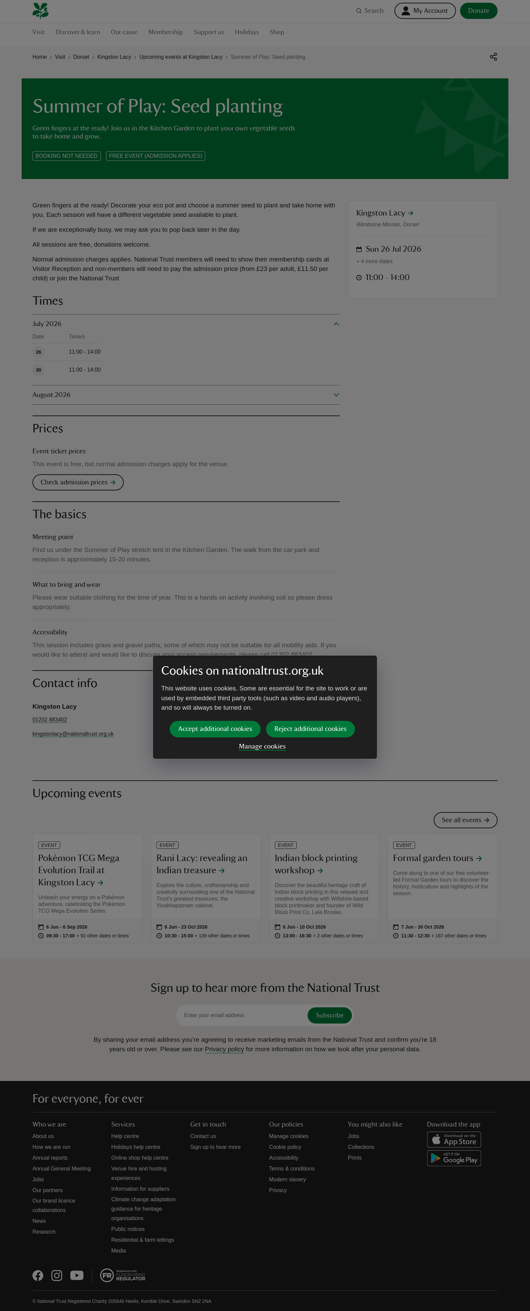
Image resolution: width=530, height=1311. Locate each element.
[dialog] (265, 655)
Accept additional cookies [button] (215, 677)
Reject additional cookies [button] (310, 677)
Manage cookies (262, 694)
